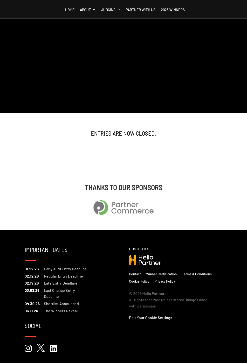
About (85, 10)
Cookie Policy (139, 281)
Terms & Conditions (197, 274)
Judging (108, 10)
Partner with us (141, 10)
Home (70, 10)
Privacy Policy (165, 281)
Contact (135, 274)
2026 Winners (173, 10)
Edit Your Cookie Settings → (153, 317)
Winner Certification (161, 274)
